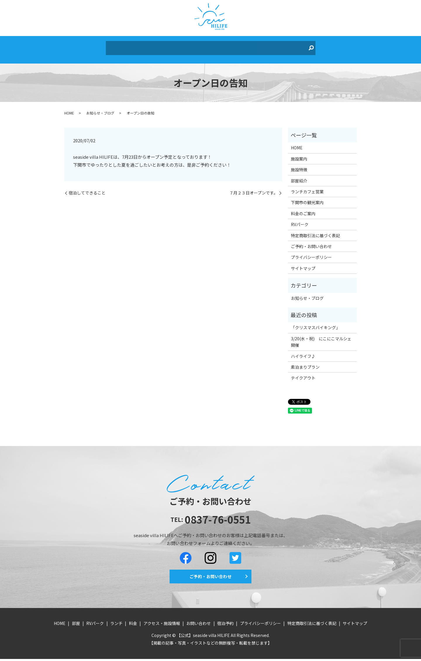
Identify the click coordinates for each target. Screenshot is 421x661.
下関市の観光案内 (307, 198)
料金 (191, 45)
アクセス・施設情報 (221, 45)
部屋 (136, 45)
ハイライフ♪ (303, 352)
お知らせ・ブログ (100, 108)
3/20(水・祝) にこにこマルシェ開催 (321, 337)
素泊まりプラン (305, 362)
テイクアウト (303, 373)
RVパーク (154, 45)
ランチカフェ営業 (307, 187)
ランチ (175, 45)
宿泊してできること (87, 188)
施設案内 (299, 154)
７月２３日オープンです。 (253, 188)
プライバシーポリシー (311, 253)
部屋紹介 (299, 176)
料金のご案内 (303, 209)
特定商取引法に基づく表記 (315, 231)
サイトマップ (303, 264)
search (305, 46)
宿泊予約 (289, 45)
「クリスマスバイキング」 (315, 323)
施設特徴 (299, 165)
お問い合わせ (261, 45)
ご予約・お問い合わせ (311, 242)
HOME (120, 45)
